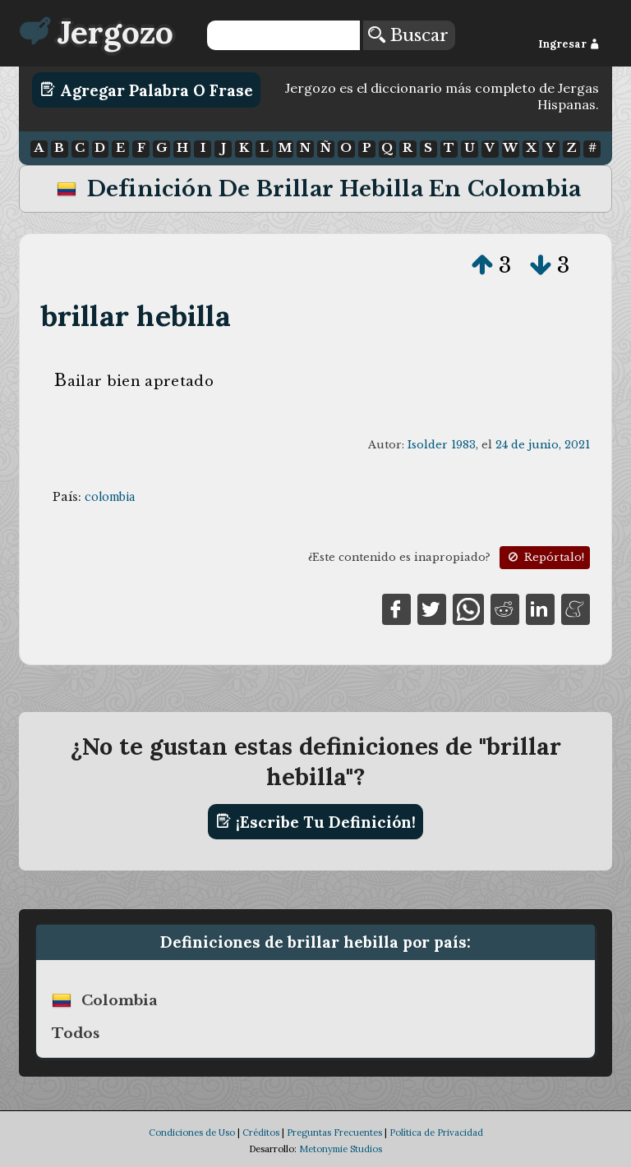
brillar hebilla (136, 315)
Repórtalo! (544, 557)
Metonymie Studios (340, 1149)
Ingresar (569, 44)
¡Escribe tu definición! (316, 821)
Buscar (408, 35)
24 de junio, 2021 (542, 445)
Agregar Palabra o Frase (146, 89)
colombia (110, 496)
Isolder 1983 (442, 445)
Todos (75, 1033)
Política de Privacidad (436, 1132)
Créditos (260, 1132)
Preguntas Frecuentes (334, 1132)
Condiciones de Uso (192, 1132)
